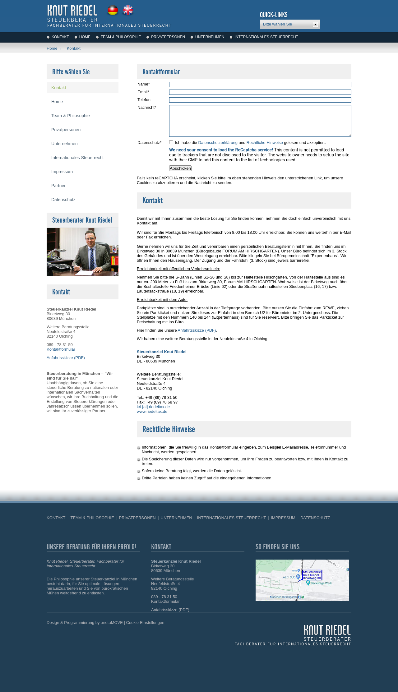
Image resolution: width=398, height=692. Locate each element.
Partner (58, 185)
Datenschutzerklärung (217, 142)
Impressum (62, 171)
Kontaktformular (61, 349)
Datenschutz (63, 199)
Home (84, 37)
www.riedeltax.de (152, 411)
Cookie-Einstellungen (145, 622)
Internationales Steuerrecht (266, 37)
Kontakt (60, 37)
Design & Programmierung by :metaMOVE (85, 622)
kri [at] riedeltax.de (153, 406)
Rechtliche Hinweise (265, 142)
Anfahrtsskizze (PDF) (197, 330)
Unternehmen (209, 37)
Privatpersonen (168, 37)
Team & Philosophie (121, 37)
